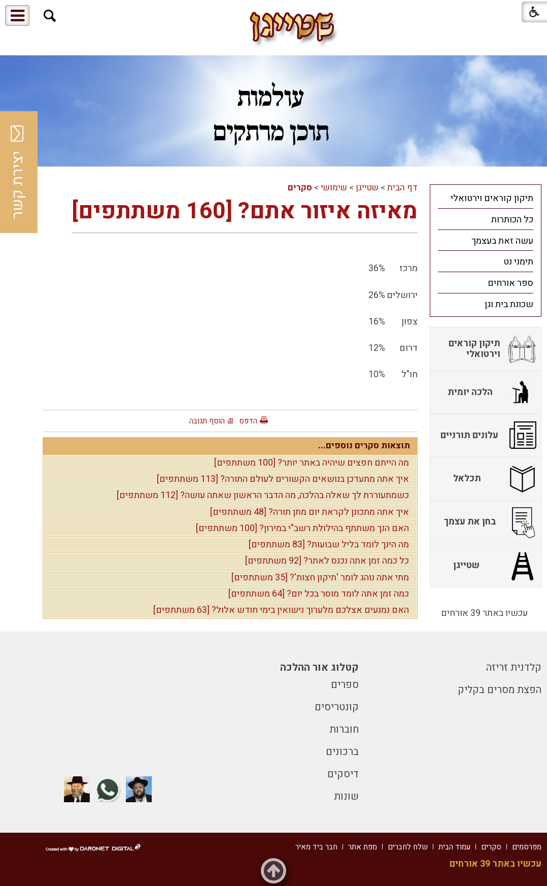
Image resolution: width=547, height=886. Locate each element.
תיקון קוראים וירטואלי (492, 198)
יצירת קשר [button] (18, 172)
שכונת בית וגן (509, 304)
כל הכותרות (512, 219)
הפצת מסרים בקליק (499, 689)
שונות (346, 796)
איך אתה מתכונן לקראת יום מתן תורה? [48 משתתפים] (309, 512)
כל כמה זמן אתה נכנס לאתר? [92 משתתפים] (327, 561)
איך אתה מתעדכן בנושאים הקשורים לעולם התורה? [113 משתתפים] (283, 479)
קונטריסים (337, 707)
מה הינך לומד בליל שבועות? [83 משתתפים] (329, 544)
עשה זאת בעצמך (502, 241)
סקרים (300, 187)
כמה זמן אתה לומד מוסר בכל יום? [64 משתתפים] (318, 594)
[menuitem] (485, 198)
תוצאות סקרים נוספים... (364, 445)
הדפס (248, 420)
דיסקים (343, 774)
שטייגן (367, 187)
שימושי (334, 187)
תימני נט (518, 262)
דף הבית (402, 187)
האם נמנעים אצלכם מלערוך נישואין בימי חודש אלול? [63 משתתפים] (281, 610)
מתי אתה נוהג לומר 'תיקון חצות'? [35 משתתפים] (320, 577)
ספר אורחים (510, 283)
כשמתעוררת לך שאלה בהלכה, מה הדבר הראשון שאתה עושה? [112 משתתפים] (263, 495)
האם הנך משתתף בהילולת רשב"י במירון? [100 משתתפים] (302, 528)
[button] (50, 16)
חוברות (344, 729)
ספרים (345, 684)
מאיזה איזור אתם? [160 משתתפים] (245, 211)
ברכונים (342, 751)
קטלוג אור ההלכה (319, 667)
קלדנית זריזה (513, 667)
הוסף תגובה (207, 420)
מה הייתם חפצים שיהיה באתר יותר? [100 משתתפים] (311, 463)
